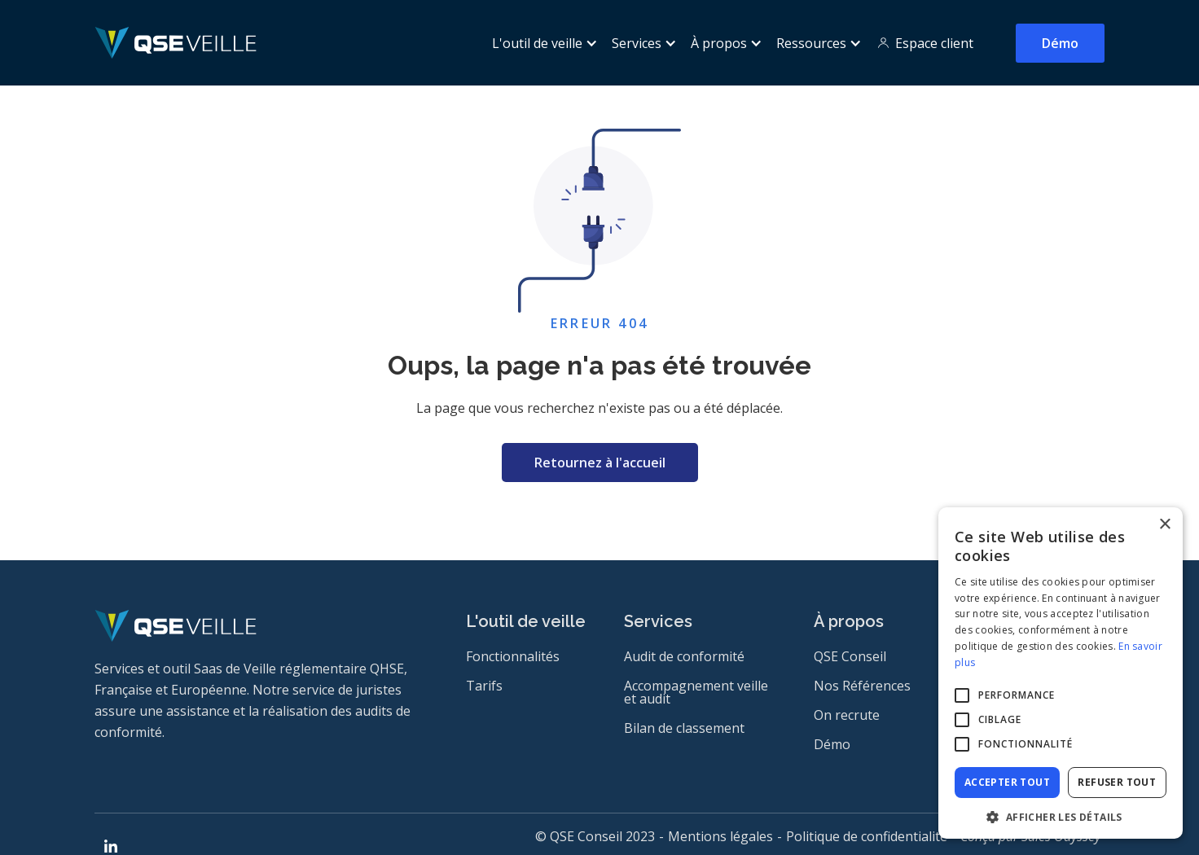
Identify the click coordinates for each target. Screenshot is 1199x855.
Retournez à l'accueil (599, 462)
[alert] (1060, 673)
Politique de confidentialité (866, 836)
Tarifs (484, 685)
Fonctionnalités (513, 656)
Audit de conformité (684, 656)
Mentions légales (720, 836)
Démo (1060, 43)
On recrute (847, 714)
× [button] (1164, 525)
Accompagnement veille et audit (696, 692)
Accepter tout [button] (1007, 782)
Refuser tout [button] (1117, 782)
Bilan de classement (684, 727)
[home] (175, 43)
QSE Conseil (850, 656)
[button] (542, 43)
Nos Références (862, 685)
